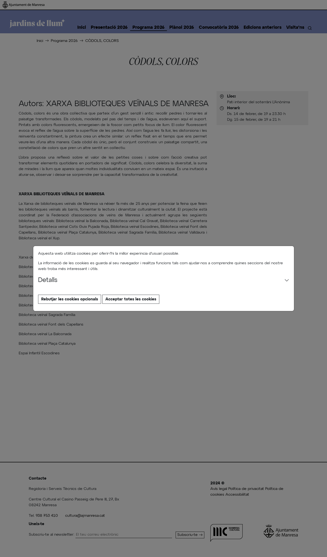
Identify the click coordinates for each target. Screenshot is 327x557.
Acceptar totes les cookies (130, 299)
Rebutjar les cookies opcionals (69, 299)
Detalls (47, 280)
